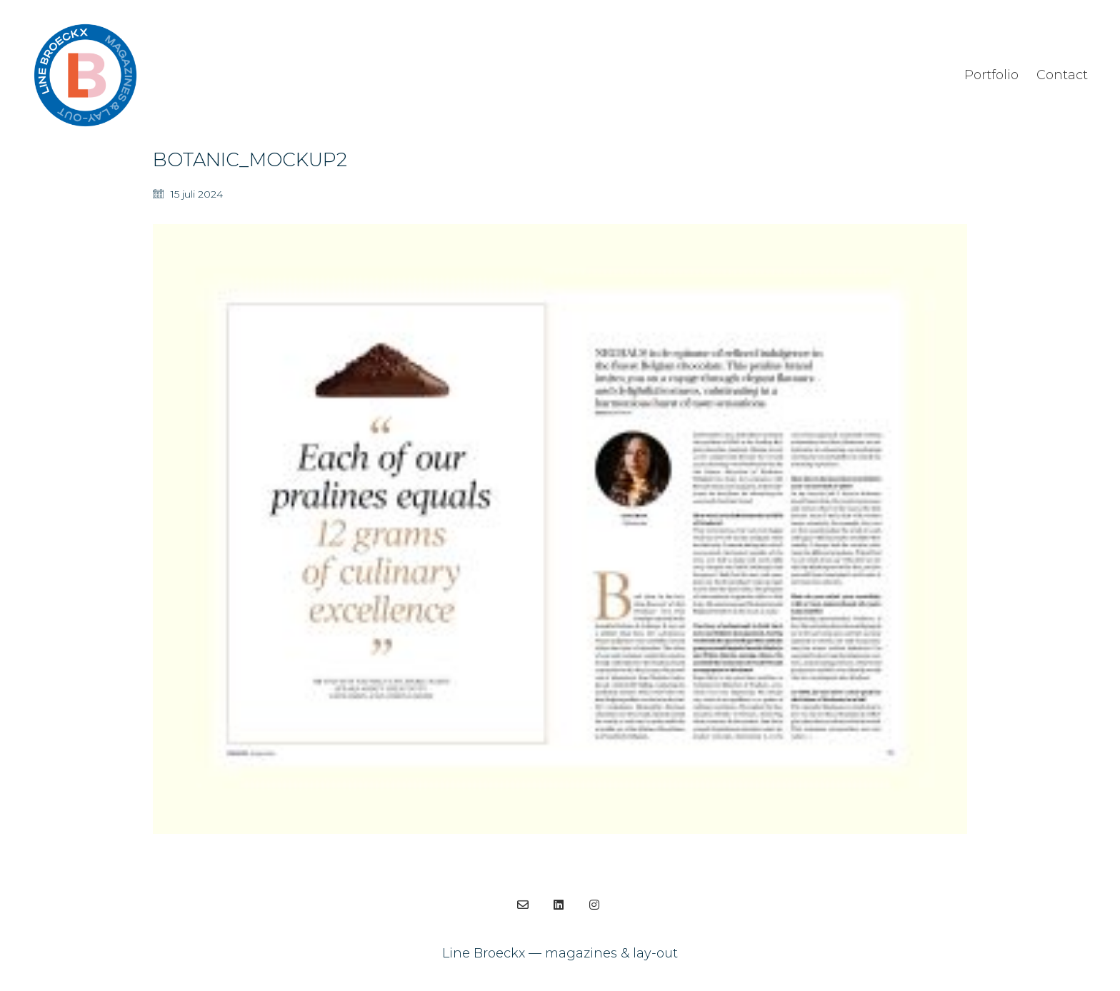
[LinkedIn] (558, 904)
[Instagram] (594, 904)
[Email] (523, 904)
